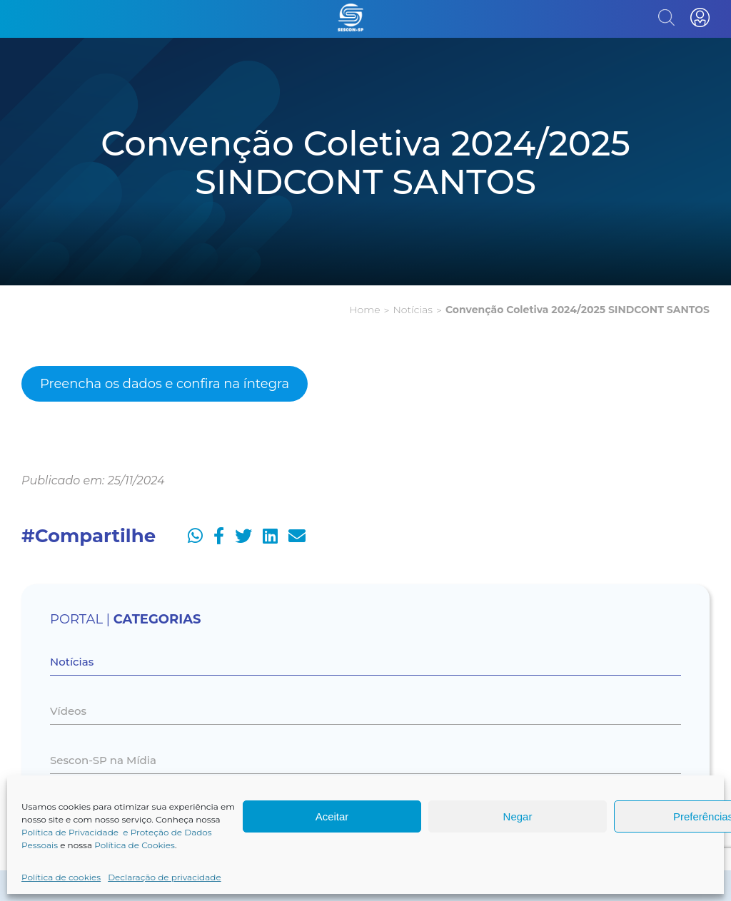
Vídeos (68, 711)
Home (364, 309)
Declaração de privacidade (164, 877)
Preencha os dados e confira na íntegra (164, 384)
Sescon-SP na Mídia (103, 760)
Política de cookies (61, 877)
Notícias (412, 309)
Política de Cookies (134, 845)
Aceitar (332, 816)
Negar (518, 816)
